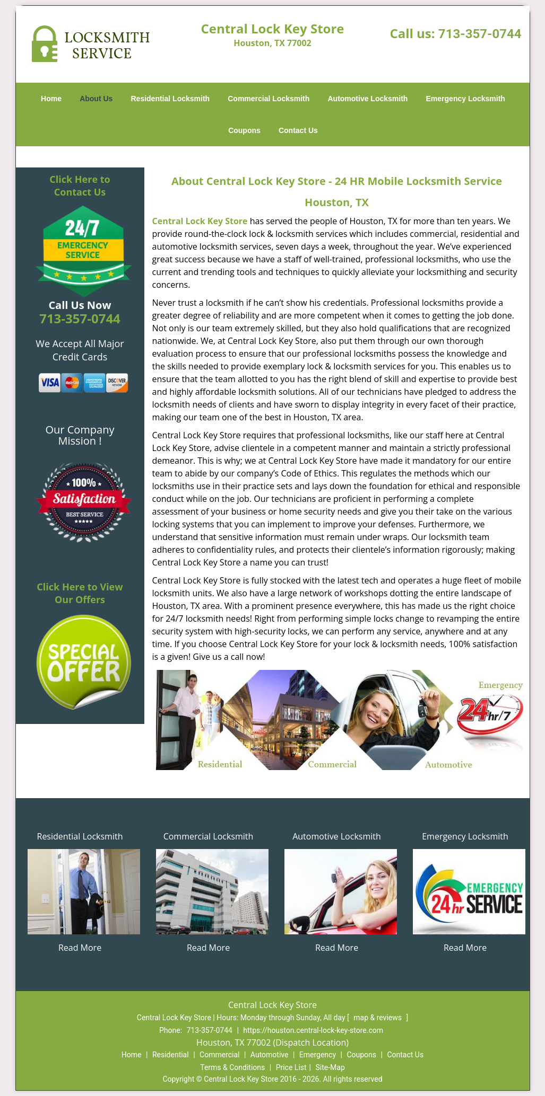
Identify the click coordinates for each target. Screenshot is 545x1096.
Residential (170, 1054)
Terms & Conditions (232, 1067)
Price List (291, 1067)
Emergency (317, 1054)
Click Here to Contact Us (79, 185)
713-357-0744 (480, 33)
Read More (79, 947)
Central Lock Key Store (200, 221)
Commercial (219, 1054)
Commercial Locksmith (268, 98)
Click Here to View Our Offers (80, 593)
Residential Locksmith (170, 98)
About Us (96, 98)
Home (51, 98)
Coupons (244, 130)
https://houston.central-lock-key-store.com (313, 1030)
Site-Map (330, 1067)
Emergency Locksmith (465, 98)
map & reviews (378, 1017)
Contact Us (298, 130)
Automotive (269, 1054)
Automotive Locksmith (367, 98)
